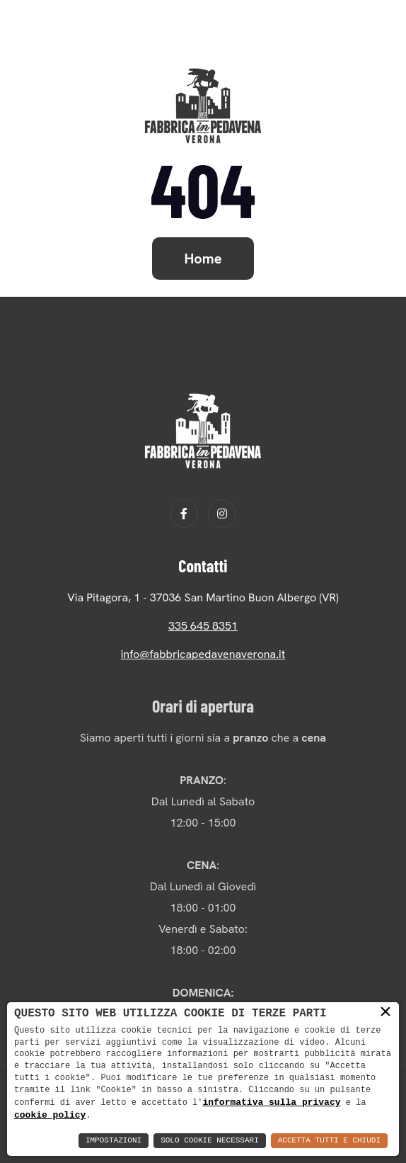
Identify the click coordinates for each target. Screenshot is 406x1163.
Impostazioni (113, 1140)
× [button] (385, 1012)
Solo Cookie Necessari (210, 1140)
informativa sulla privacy (271, 1101)
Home (203, 258)
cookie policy (50, 1114)
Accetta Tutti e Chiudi (329, 1140)
